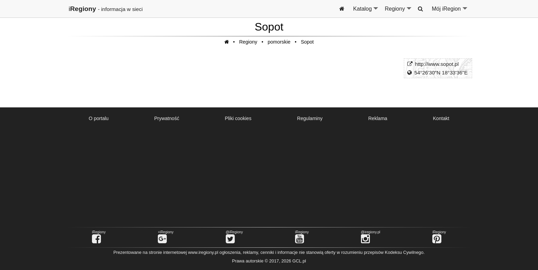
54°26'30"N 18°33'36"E (440, 72)
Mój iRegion (450, 11)
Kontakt (441, 118)
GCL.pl (299, 260)
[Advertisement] (269, 175)
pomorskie (279, 42)
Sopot (307, 42)
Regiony (398, 11)
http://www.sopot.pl (436, 64)
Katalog (366, 11)
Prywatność (166, 118)
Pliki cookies (238, 118)
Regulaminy (310, 118)
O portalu (99, 118)
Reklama (377, 118)
